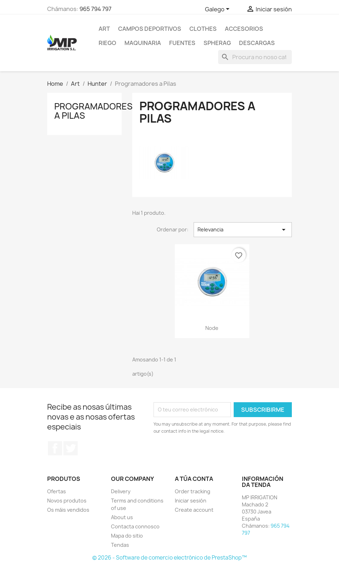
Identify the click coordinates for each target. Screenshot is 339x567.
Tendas (120, 544)
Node (211, 328)
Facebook (55, 448)
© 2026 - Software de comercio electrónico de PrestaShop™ (169, 557)
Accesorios (244, 29)
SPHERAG (217, 43)
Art (104, 29)
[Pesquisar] (255, 57)
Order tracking (192, 491)
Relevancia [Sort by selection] (243, 229)
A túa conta (194, 479)
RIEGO (107, 43)
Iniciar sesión (190, 500)
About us (122, 517)
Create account (194, 509)
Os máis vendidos (68, 509)
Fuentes (182, 43)
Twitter (70, 448)
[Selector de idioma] (218, 9)
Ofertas (56, 491)
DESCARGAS (257, 43)
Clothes (203, 29)
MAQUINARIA (142, 43)
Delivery (120, 491)
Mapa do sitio (127, 535)
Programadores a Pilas (93, 111)
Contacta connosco (135, 526)
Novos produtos (67, 500)
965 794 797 (95, 9)
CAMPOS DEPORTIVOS (149, 29)
